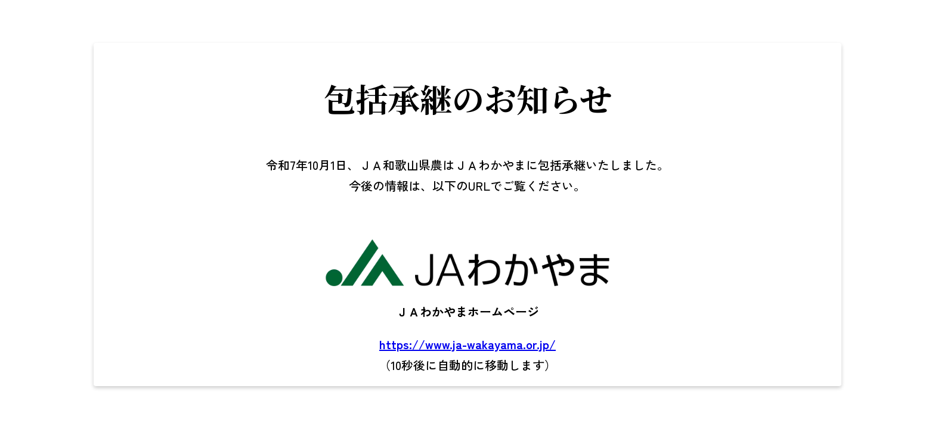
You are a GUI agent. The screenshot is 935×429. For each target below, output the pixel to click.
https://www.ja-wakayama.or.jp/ (467, 344)
